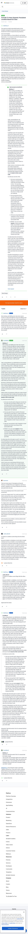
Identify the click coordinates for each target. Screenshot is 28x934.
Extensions (9, 802)
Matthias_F (6, 25)
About (7, 881)
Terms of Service (5, 929)
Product (8, 817)
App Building (9, 805)
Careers (8, 884)
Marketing (8, 820)
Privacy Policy (4, 928)
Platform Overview (11, 796)
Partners (8, 860)
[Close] (24, 917)
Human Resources (11, 826)
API (14, 912)
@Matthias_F (4, 767)
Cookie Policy (19, 923)
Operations (9, 823)
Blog (7, 887)
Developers (9, 866)
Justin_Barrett (6, 534)
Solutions (8, 814)
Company (8, 878)
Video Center (9, 845)
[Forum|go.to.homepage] (9, 3)
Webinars (8, 854)
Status (8, 890)
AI (6, 808)
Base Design (5, 11)
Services (8, 863)
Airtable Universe (10, 875)
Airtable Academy (10, 838)
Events (8, 841)
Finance (8, 832)
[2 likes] (7, 742)
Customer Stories (10, 851)
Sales (7, 829)
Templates (8, 872)
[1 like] (6, 563)
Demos (8, 848)
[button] (2, 3)
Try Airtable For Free (11, 896)
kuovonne (5, 480)
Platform (8, 793)
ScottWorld (6, 340)
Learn (7, 835)
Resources (9, 857)
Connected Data (10, 811)
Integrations (9, 799)
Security (14, 909)
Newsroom (9, 893)
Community (9, 869)
